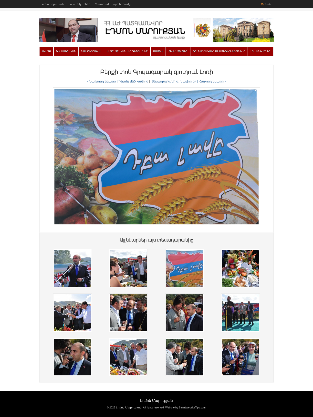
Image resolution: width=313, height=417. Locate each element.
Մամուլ (158, 51)
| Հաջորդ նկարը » (211, 81)
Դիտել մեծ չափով (133, 81)
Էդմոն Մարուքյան (156, 401)
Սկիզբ (46, 51)
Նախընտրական (91, 51)
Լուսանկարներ (79, 4)
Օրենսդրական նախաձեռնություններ (219, 51)
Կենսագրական (53, 4)
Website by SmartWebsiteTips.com (185, 407)
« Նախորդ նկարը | (103, 81)
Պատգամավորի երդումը (113, 4)
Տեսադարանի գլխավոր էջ (174, 81)
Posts (268, 4)
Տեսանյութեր (178, 51)
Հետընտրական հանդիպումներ (127, 51)
